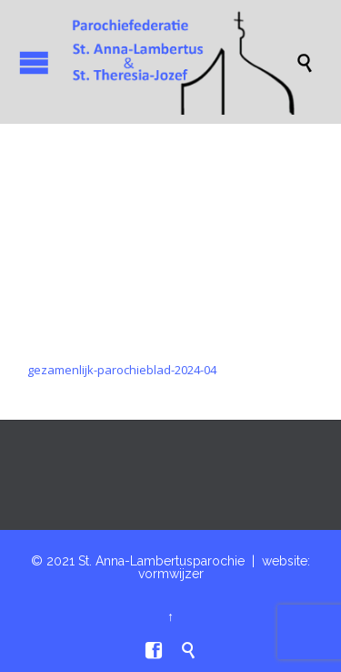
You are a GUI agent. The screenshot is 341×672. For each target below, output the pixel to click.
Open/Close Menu (34, 62)
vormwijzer (171, 573)
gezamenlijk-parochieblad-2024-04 (121, 369)
